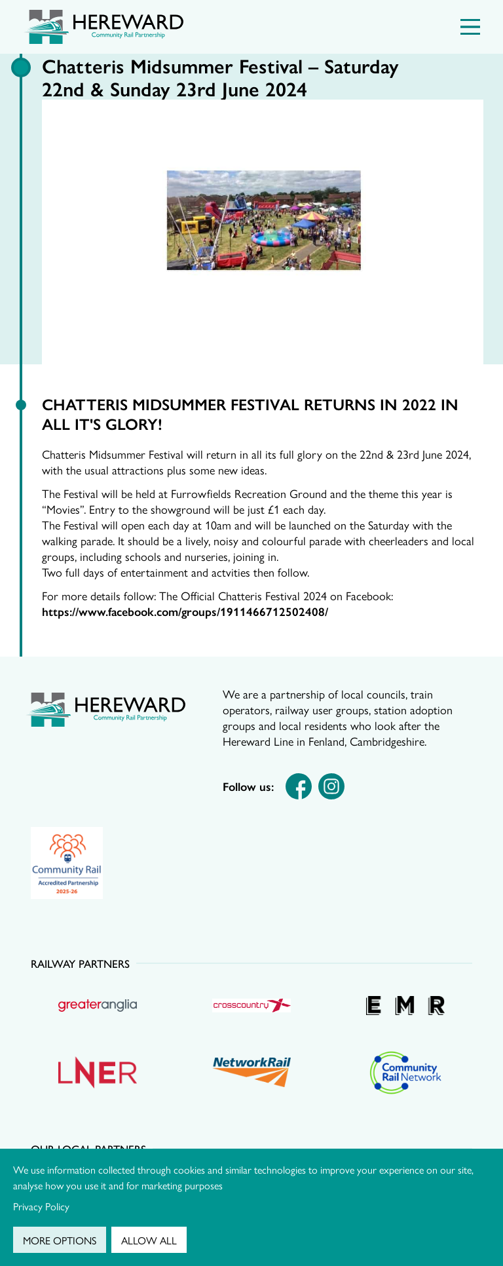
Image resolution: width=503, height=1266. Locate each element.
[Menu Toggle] (470, 27)
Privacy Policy (41, 1206)
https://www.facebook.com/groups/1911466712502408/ (185, 611)
